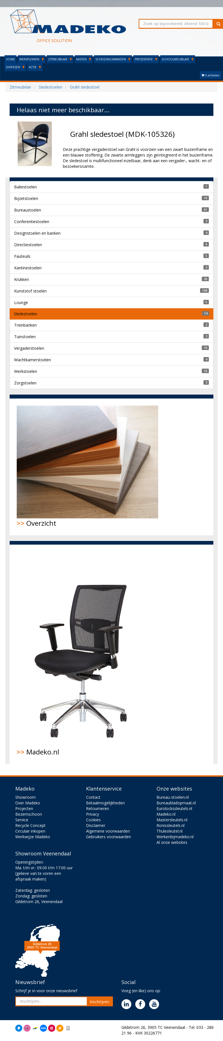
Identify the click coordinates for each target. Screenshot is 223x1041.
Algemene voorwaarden (108, 831)
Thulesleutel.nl (169, 831)
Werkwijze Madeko (32, 836)
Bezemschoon (28, 814)
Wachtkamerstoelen (32, 359)
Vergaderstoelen (29, 348)
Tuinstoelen (25, 336)
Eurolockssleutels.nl (174, 808)
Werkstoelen (25, 371)
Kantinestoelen (28, 267)
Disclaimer (95, 825)
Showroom (25, 797)
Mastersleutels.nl (171, 819)
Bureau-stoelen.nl (172, 797)
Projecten (24, 808)
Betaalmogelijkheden (105, 802)
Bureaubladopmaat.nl (176, 802)
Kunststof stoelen (30, 291)
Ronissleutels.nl (170, 825)
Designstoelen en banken (37, 233)
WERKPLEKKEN (31, 59)
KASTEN (83, 59)
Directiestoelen (28, 244)
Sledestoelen (25, 313)
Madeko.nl (85, 654)
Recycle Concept (30, 825)
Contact (93, 797)
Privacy (92, 814)
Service (21, 819)
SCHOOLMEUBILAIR (178, 59)
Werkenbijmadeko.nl (175, 836)
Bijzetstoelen (26, 198)
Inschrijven (99, 1001)
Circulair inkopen (30, 831)
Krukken (21, 279)
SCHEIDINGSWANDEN (112, 59)
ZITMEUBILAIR (60, 59)
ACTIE (35, 67)
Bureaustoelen (27, 210)
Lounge (21, 302)
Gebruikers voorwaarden (108, 836)
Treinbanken (25, 325)
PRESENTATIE (146, 59)
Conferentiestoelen (31, 221)
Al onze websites (171, 842)
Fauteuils (22, 256)
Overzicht (87, 467)
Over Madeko (27, 802)
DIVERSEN (15, 67)
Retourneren (97, 808)
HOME (10, 59)
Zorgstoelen (25, 383)
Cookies (93, 819)
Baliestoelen (25, 187)
